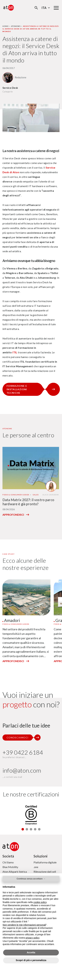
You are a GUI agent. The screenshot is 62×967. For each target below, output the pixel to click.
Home (5, 26)
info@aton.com (21, 770)
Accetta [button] (31, 952)
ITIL (14, 352)
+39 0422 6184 (22, 752)
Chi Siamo (8, 862)
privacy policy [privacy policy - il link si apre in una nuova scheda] (32, 937)
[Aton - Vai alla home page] (8, 8)
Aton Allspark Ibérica (14, 871)
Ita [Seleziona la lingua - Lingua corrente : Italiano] (46, 8)
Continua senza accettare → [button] (31, 878)
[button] (22, 829)
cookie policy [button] (39, 902)
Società (8, 856)
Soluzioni (40, 856)
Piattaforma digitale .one (45, 864)
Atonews (16, 26)
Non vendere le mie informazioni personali (24, 925)
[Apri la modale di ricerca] (36, 8)
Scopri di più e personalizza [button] (31, 960)
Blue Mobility (10, 866)
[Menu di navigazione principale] (56, 7)
